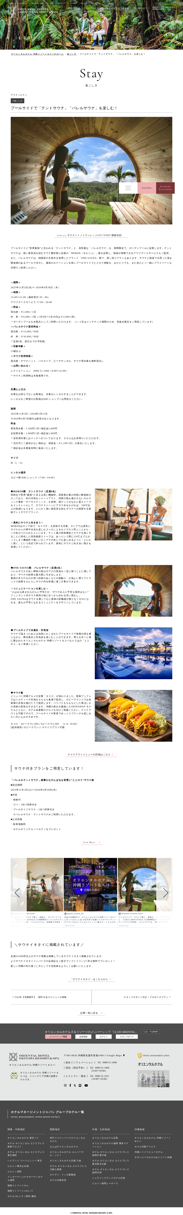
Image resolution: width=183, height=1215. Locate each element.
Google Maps (114, 1055)
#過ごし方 (17, 101)
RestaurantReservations (165, 188)
